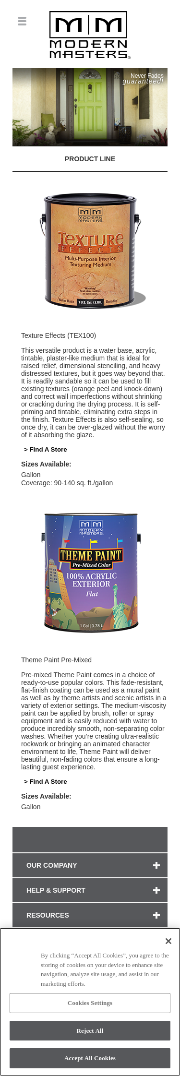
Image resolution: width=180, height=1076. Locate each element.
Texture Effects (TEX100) (58, 335)
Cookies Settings (90, 1002)
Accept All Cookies (90, 1058)
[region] (90, 1002)
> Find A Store (45, 449)
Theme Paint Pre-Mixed (56, 660)
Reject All (90, 1030)
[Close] (168, 941)
